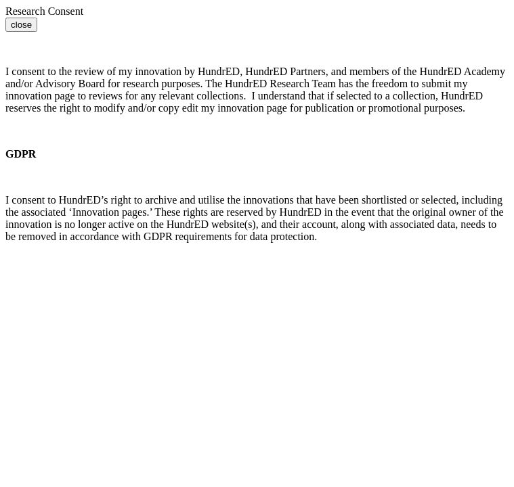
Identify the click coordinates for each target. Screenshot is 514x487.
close (21, 25)
